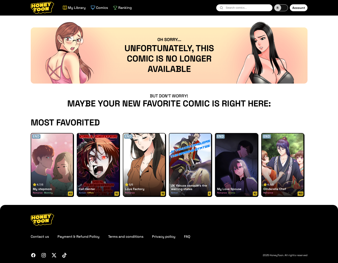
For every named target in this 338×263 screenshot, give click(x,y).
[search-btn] (221, 8)
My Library (74, 7)
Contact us (40, 236)
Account (298, 8)
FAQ (187, 236)
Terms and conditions (125, 236)
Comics (99, 7)
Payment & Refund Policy (78, 236)
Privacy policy (163, 236)
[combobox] (244, 7)
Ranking (122, 7)
